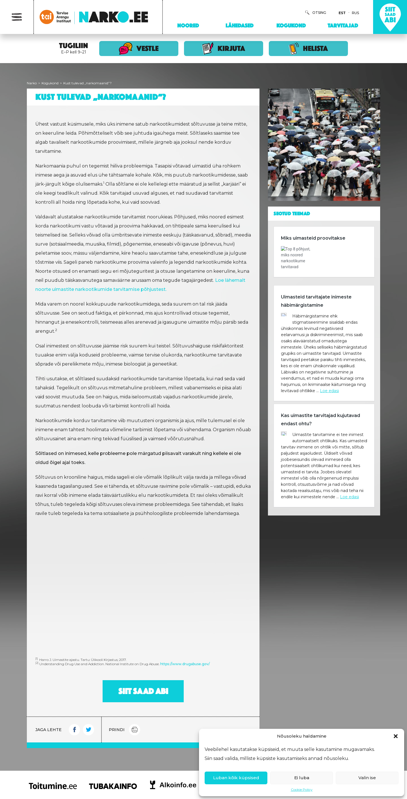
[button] (396, 736)
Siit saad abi (143, 691)
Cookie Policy (302, 789)
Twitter (88, 729)
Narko (32, 83)
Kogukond (291, 25)
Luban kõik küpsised (236, 777)
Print (134, 729)
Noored (188, 25)
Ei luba (301, 777)
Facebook (74, 729)
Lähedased (240, 25)
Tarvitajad (343, 25)
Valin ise (367, 777)
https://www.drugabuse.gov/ (185, 664)
